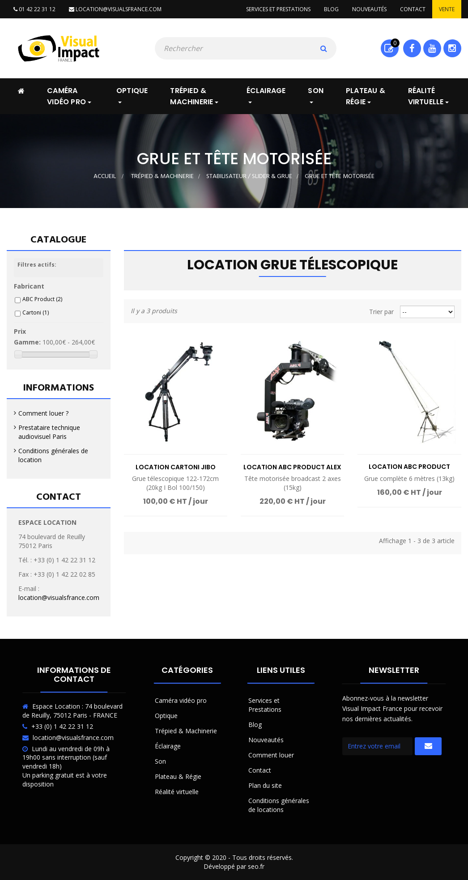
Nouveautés (369, 9)
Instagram (452, 48)
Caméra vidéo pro (181, 700)
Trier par (381, 311)
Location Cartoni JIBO (176, 467)
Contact (412, 9)
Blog (331, 9)
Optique (166, 715)
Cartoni (35, 312)
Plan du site (265, 785)
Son (160, 761)
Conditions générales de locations (278, 805)
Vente (447, 9)
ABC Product (42, 299)
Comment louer (271, 755)
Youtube (432, 48)
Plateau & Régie (178, 776)
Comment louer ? (43, 413)
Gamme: (27, 342)
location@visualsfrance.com (115, 9)
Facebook (411, 48)
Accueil (105, 176)
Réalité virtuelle (177, 791)
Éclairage (168, 746)
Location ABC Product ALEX (292, 467)
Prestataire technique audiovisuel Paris (49, 432)
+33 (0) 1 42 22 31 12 (62, 726)
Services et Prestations (264, 705)
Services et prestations (278, 9)
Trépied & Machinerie (186, 731)
